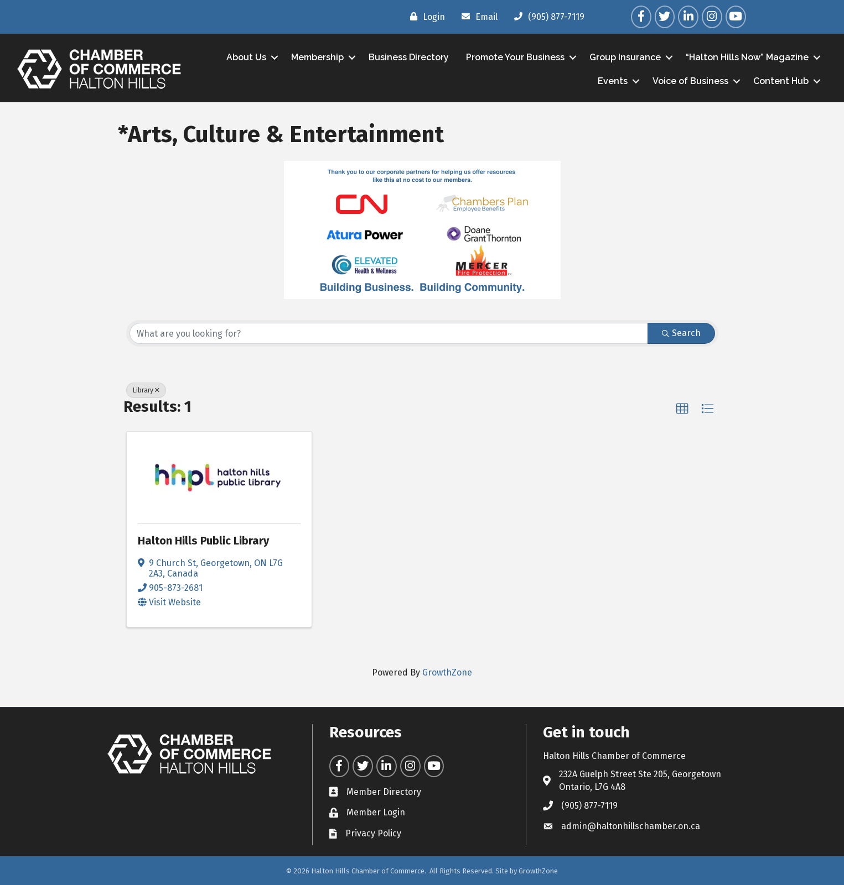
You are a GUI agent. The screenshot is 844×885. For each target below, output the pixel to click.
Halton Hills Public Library (203, 540)
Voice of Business (690, 81)
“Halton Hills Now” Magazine (747, 57)
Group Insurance (625, 57)
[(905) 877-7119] (546, 17)
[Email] (477, 17)
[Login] (425, 17)
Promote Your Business (515, 57)
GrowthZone (447, 672)
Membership (317, 57)
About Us (246, 57)
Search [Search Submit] (681, 333)
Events (613, 81)
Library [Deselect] (146, 390)
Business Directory (409, 57)
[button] (682, 409)
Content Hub (781, 81)
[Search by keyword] (389, 333)
